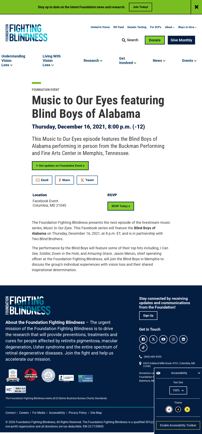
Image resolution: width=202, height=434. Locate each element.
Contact (10, 414)
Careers (24, 414)
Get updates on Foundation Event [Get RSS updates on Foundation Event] (59, 167)
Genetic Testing (136, 28)
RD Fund (118, 28)
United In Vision (100, 28)
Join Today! (140, 7)
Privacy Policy (78, 414)
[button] (130, 41)
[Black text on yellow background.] (187, 409)
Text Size (178, 382)
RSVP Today (120, 207)
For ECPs (155, 28)
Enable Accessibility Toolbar (178, 425)
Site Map (96, 414)
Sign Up (148, 317)
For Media (38, 414)
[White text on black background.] (178, 409)
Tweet (87, 181)
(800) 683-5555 (153, 358)
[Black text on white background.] (169, 409)
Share (66, 182)
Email (42, 181)
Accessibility (57, 414)
